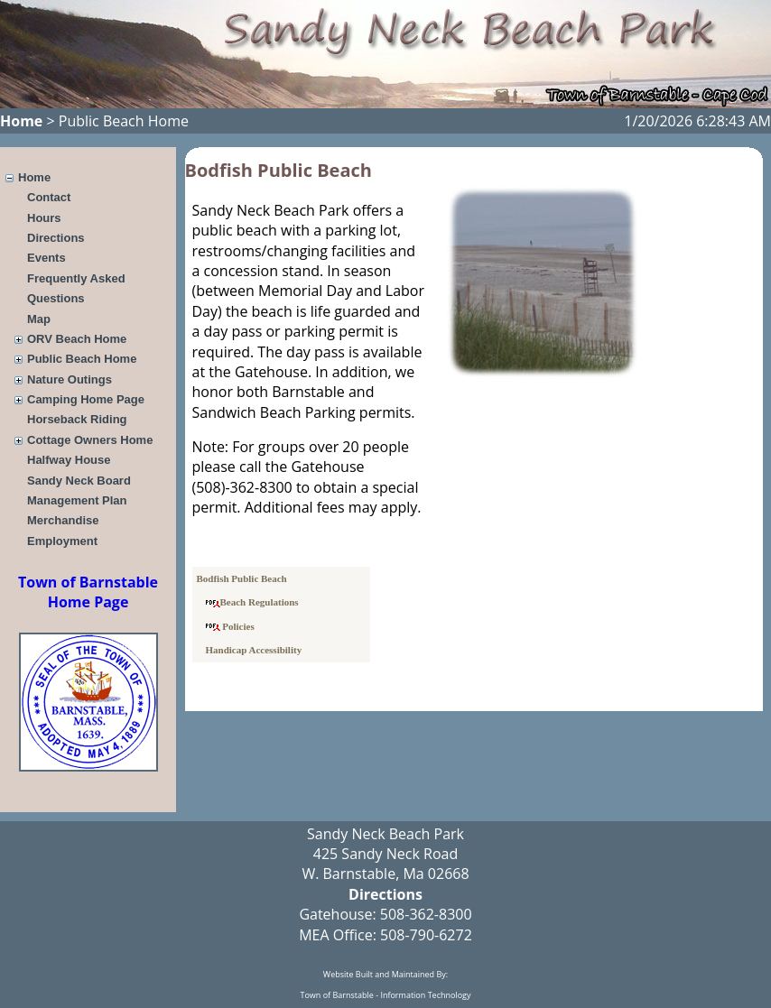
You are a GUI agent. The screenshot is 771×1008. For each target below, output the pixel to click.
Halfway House (68, 460)
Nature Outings (69, 379)
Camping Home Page (85, 399)
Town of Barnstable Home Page (88, 592)
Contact (48, 197)
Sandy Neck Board (79, 480)
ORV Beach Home (76, 339)
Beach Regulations (252, 601)
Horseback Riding (77, 419)
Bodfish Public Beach (242, 578)
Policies (230, 626)
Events (46, 257)
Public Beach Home (81, 358)
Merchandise (62, 520)
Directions (56, 238)
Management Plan (77, 500)
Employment (62, 541)
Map (39, 319)
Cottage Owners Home (90, 440)
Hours (44, 218)
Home (21, 121)
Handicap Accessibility (254, 649)
